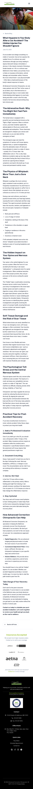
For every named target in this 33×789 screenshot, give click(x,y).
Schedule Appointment (16, 743)
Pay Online (16, 740)
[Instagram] (18, 749)
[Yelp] (21, 749)
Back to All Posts (10, 624)
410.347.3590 (16, 718)
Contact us (11, 671)
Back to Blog (7, 33)
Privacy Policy (21, 784)
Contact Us (16, 745)
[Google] (12, 749)
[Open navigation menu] (29, 3)
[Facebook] (15, 749)
